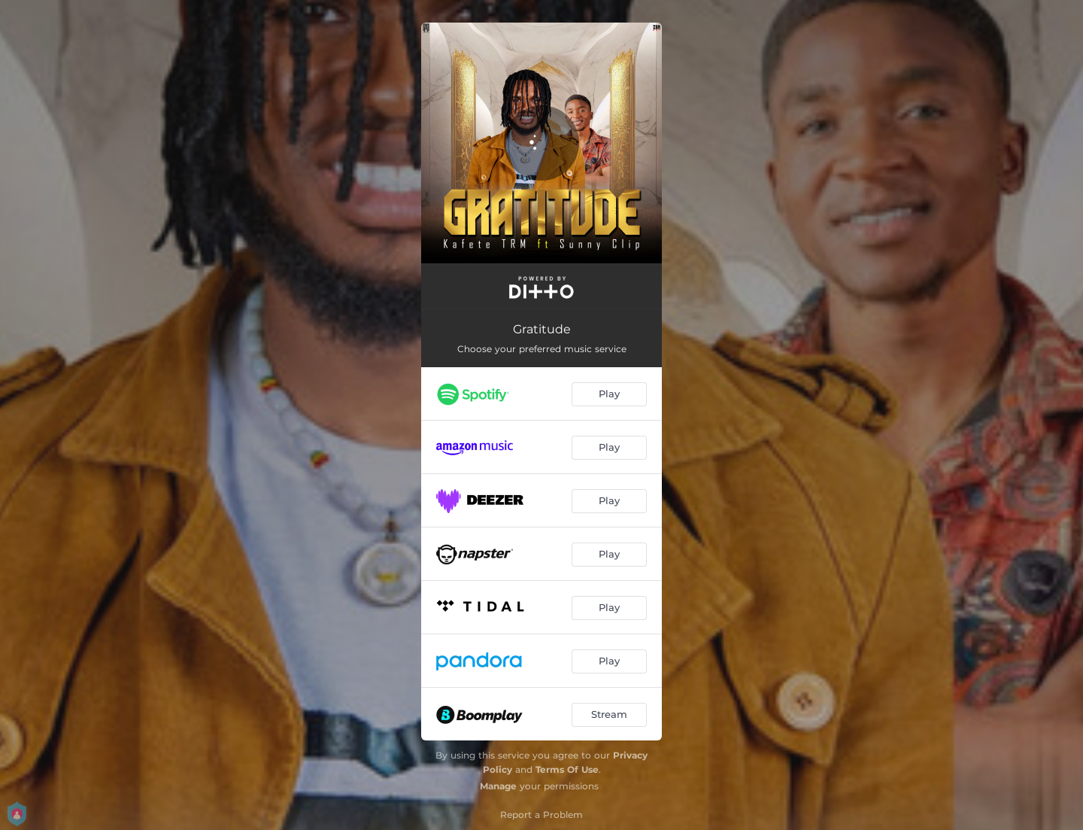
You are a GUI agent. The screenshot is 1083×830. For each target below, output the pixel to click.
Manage (498, 786)
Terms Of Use (567, 769)
